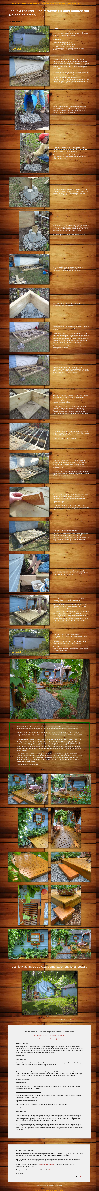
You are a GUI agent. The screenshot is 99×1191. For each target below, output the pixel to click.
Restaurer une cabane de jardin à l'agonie (53, 1039)
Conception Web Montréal (46, 1164)
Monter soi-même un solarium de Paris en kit (49, 1035)
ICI (73, 1019)
